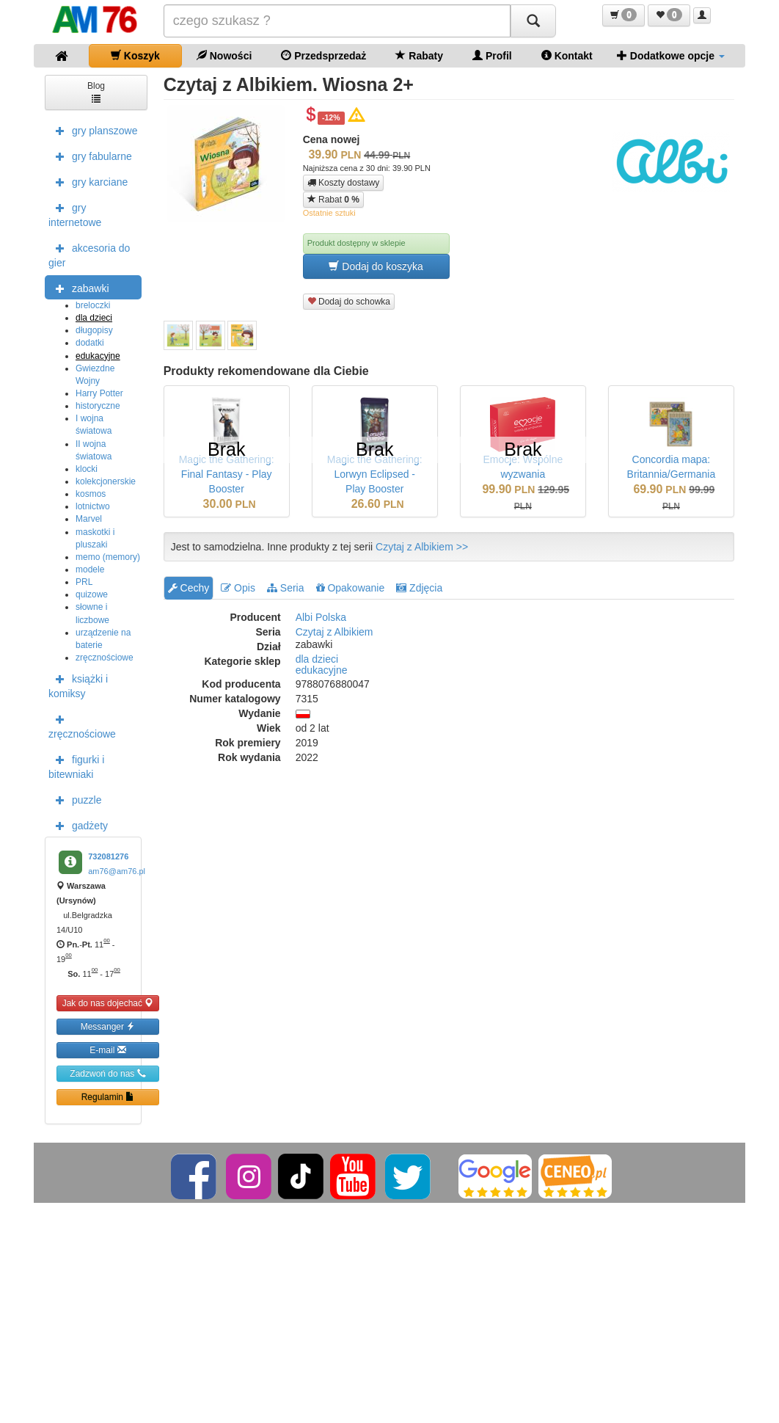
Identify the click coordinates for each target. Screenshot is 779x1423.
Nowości (224, 55)
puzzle (74, 799)
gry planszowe (93, 130)
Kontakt (567, 55)
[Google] (495, 1176)
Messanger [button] (108, 1026)
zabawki (78, 288)
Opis (238, 588)
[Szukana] (337, 20)
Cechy (189, 588)
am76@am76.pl (116, 871)
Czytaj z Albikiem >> (422, 547)
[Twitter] (408, 1176)
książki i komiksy (78, 684)
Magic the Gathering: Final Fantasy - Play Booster (226, 474)
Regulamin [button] (108, 1096)
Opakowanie (350, 588)
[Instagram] (249, 1176)
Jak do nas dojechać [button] (108, 1002)
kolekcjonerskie (106, 481)
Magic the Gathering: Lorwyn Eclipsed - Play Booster (375, 474)
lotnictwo (93, 506)
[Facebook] (194, 1176)
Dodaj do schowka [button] (348, 301)
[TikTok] (300, 1176)
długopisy (94, 330)
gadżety (78, 825)
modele (90, 569)
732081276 (108, 856)
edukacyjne (98, 356)
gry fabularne (90, 156)
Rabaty (419, 55)
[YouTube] (353, 1176)
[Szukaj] (533, 20)
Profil (492, 55)
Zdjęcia (419, 588)
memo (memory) (108, 557)
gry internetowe (74, 213)
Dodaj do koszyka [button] (376, 266)
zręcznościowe (105, 657)
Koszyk (135, 55)
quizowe (92, 594)
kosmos (91, 494)
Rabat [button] (333, 199)
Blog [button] (96, 91)
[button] (623, 15)
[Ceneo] (575, 1176)
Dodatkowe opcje (671, 55)
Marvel (89, 519)
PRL (84, 582)
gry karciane (88, 181)
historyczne (98, 406)
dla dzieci (94, 318)
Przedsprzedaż (323, 55)
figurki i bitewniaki (76, 765)
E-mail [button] (107, 1049)
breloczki (93, 305)
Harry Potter (99, 393)
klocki (87, 469)
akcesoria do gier (89, 254)
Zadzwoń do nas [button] (107, 1073)
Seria (285, 588)
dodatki (90, 343)
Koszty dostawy (343, 183)
